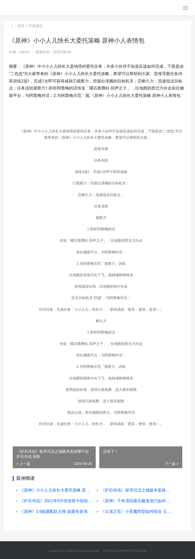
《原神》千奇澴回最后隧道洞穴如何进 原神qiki (137, 501)
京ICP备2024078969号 (117, 551)
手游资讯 (35, 26)
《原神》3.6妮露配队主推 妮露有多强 (54, 511)
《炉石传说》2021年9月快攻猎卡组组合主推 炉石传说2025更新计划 (56, 501)
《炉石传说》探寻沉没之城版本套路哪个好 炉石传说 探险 (137, 490)
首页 (21, 26)
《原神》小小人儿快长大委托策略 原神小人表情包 (56, 490)
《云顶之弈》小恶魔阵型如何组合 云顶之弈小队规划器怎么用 (137, 511)
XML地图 (140, 551)
